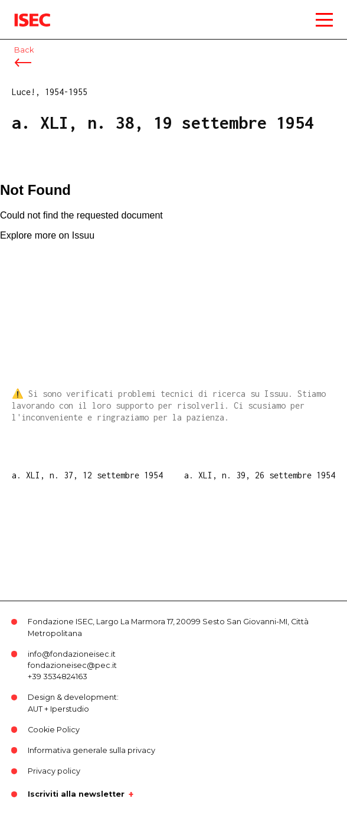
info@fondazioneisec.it (72, 654)
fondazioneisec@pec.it (72, 665)
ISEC (23, 11)
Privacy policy (54, 771)
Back (24, 49)
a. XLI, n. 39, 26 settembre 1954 (259, 475)
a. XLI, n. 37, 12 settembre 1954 (87, 475)
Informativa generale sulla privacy (91, 750)
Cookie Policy (54, 729)
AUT (35, 709)
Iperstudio (69, 709)
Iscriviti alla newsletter (76, 794)
